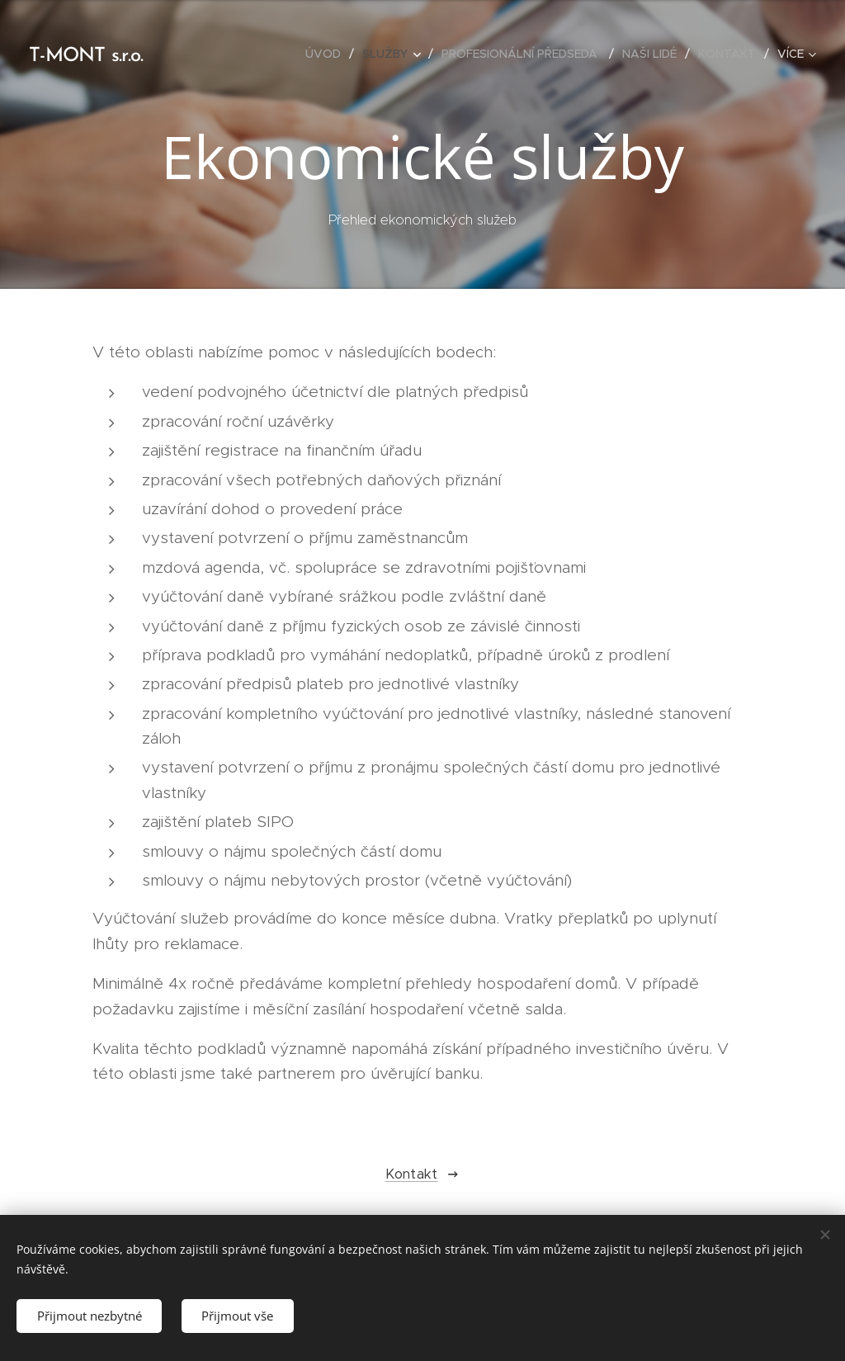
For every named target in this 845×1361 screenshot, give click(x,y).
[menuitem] (327, 53)
